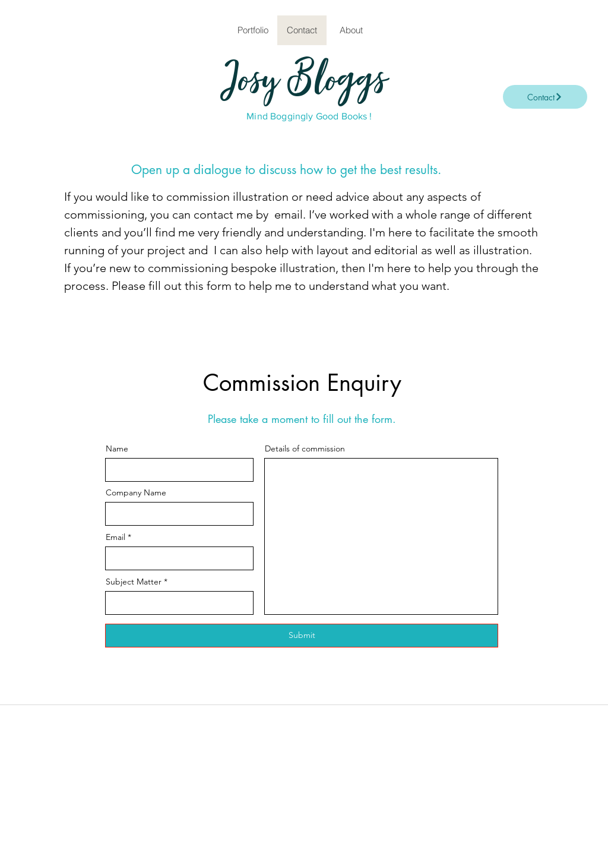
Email (115, 537)
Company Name (136, 492)
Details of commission (305, 448)
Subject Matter (134, 581)
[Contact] (545, 97)
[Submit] (301, 635)
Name (117, 448)
